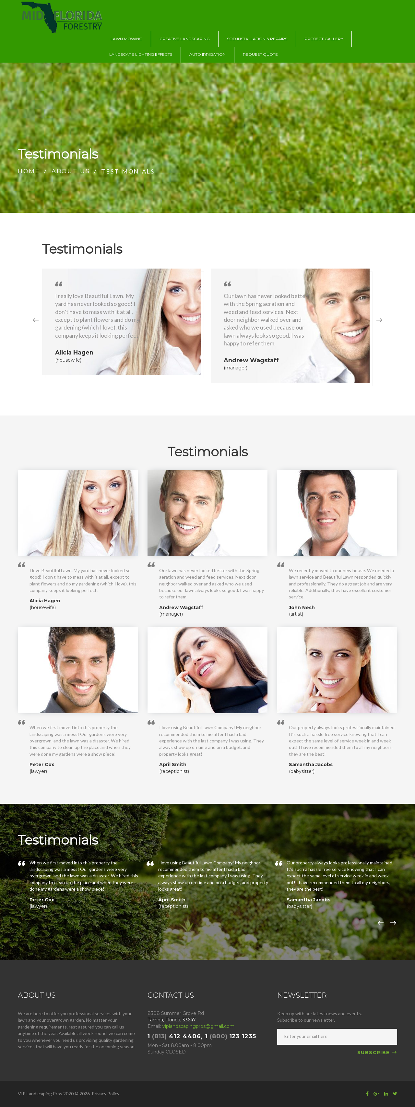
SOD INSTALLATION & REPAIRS (257, 38)
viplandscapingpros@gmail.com (198, 1026)
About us (71, 171)
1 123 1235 (230, 1036)
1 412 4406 (174, 1036)
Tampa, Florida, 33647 (172, 1020)
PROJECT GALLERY (323, 38)
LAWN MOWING (126, 38)
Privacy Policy (105, 1093)
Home (29, 171)
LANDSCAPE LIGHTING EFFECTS (140, 54)
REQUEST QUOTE (260, 54)
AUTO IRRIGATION (207, 54)
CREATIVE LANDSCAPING (185, 38)
